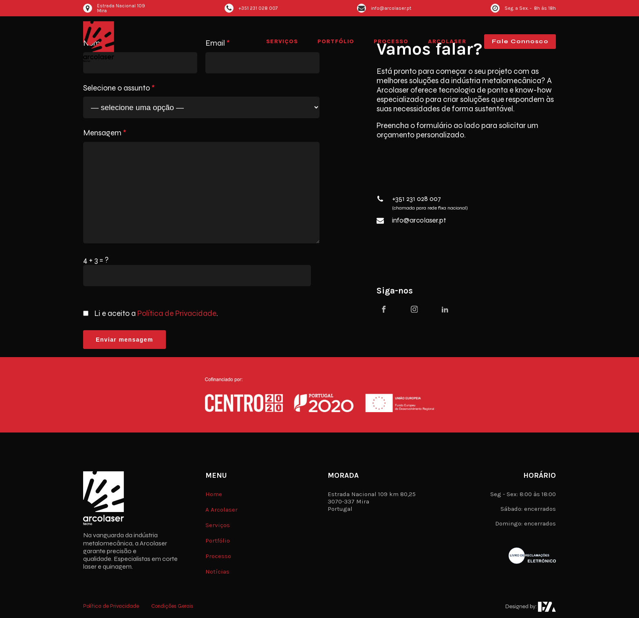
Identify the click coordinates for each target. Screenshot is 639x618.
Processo (391, 41)
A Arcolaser (221, 509)
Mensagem (104, 132)
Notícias (217, 571)
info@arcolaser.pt (419, 220)
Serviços (282, 41)
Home (213, 494)
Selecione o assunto (119, 88)
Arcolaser (447, 41)
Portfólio (335, 41)
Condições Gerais (172, 606)
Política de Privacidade (176, 313)
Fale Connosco (520, 41)
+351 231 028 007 (416, 199)
